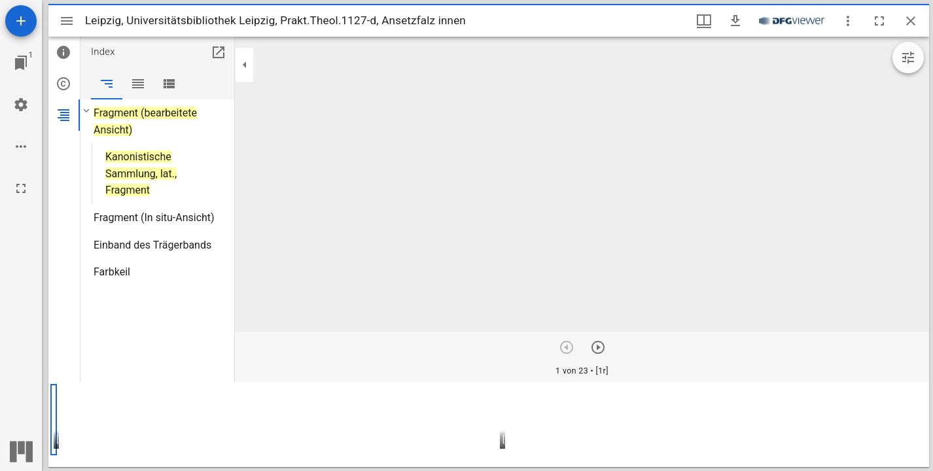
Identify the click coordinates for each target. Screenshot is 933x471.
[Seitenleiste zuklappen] (245, 65)
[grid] (488, 424)
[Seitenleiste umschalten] (66, 21)
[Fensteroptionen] (848, 21)
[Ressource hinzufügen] (21, 21)
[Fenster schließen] (910, 21)
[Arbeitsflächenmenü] (21, 104)
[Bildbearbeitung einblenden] (908, 57)
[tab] (64, 52)
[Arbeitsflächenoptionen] (21, 146)
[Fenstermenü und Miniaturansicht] (704, 21)
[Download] (735, 21)
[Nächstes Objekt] (598, 347)
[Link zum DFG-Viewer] (791, 21)
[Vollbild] (21, 188)
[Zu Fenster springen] (21, 62)
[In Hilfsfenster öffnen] (218, 52)
